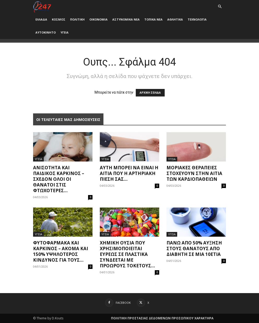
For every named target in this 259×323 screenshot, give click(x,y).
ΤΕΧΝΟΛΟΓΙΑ (197, 19)
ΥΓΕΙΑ (64, 32)
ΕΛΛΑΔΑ (41, 19)
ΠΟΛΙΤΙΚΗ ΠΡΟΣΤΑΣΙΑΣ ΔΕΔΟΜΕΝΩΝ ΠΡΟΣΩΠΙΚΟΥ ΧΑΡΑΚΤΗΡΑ (162, 318)
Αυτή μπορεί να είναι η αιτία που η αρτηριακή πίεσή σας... (129, 173)
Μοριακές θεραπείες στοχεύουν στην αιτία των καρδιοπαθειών (194, 173)
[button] (219, 6)
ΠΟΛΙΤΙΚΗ (77, 19)
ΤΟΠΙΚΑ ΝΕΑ (153, 19)
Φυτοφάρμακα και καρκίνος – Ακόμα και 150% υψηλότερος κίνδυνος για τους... (60, 251)
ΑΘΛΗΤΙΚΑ (175, 19)
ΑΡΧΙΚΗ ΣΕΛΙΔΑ (150, 92)
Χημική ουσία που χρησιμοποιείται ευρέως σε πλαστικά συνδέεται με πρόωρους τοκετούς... (127, 254)
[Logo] (42, 6)
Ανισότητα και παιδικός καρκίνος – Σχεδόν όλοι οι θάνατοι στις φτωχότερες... (58, 179)
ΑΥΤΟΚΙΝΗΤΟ (45, 32)
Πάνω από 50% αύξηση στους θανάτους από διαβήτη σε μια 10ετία (194, 248)
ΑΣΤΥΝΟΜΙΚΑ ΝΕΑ (126, 19)
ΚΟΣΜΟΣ (58, 19)
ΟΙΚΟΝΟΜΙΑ (98, 19)
